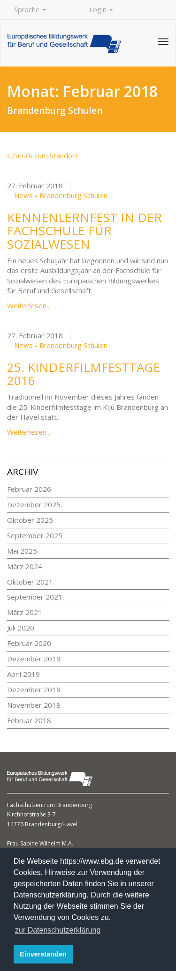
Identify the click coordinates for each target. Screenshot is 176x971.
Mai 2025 (22, 551)
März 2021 (24, 612)
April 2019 (23, 674)
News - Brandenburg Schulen (60, 195)
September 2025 (34, 535)
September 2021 (34, 596)
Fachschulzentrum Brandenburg (49, 805)
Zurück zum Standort (42, 155)
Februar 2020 (29, 643)
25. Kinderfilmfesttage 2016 (83, 374)
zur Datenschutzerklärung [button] (57, 930)
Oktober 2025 (30, 520)
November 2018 (34, 705)
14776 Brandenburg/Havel (42, 824)
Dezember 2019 (34, 658)
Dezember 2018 (34, 689)
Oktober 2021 (30, 581)
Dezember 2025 (34, 504)
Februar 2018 (29, 720)
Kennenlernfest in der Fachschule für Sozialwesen (84, 230)
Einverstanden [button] (43, 954)
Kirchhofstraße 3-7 (31, 814)
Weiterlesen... (29, 305)
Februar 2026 (29, 489)
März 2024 (24, 566)
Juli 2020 (20, 627)
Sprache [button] (30, 9)
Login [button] (101, 9)
